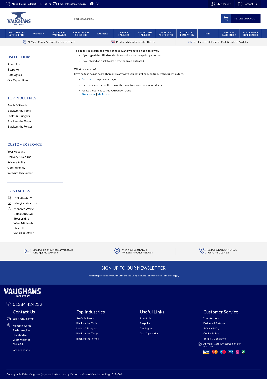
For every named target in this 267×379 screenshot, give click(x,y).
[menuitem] (81, 33)
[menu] (133, 33)
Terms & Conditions (215, 338)
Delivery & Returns (19, 156)
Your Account (16, 151)
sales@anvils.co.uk (75, 3)
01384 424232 (39, 3)
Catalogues (14, 74)
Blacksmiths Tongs (19, 121)
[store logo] (19, 18)
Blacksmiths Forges (19, 126)
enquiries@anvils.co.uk (60, 249)
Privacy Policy (16, 162)
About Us (13, 64)
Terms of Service (165, 275)
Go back (86, 79)
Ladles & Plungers (18, 116)
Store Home (88, 94)
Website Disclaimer (20, 173)
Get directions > (24, 232)
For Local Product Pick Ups (137, 252)
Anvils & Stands (17, 105)
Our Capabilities (17, 80)
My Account (105, 94)
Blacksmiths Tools (19, 110)
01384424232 (23, 198)
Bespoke (13, 69)
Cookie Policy (16, 167)
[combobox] (133, 18)
